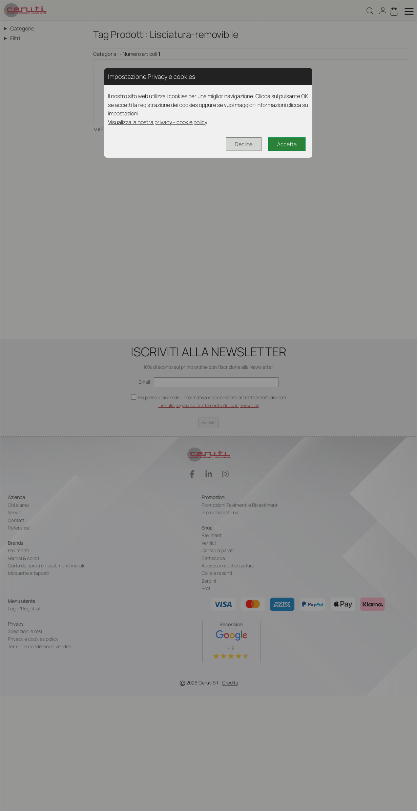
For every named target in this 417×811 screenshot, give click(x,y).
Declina (244, 144)
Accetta (287, 144)
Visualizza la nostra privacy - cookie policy (157, 122)
